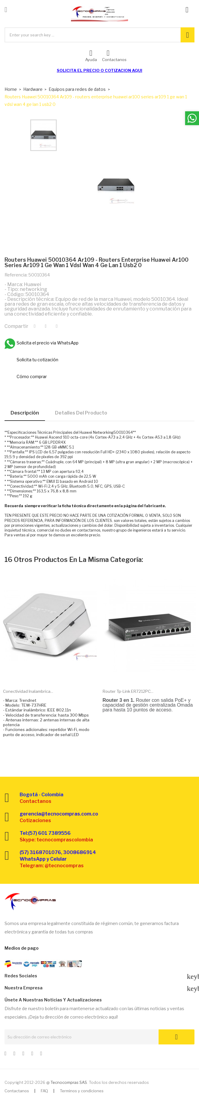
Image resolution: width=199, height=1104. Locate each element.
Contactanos (17, 1090)
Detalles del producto (81, 413)
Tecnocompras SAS (68, 1082)
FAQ (44, 1090)
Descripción (25, 413)
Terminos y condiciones (82, 1090)
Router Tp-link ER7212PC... (128, 691)
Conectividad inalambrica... (28, 691)
